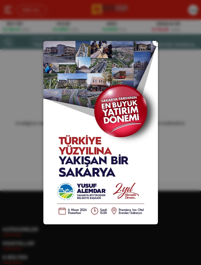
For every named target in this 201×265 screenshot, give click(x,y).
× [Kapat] (157, 41)
